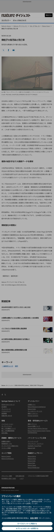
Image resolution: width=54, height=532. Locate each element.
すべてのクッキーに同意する (27, 524)
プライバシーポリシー (39, 513)
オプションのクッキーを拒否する (27, 528)
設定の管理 (34, 518)
